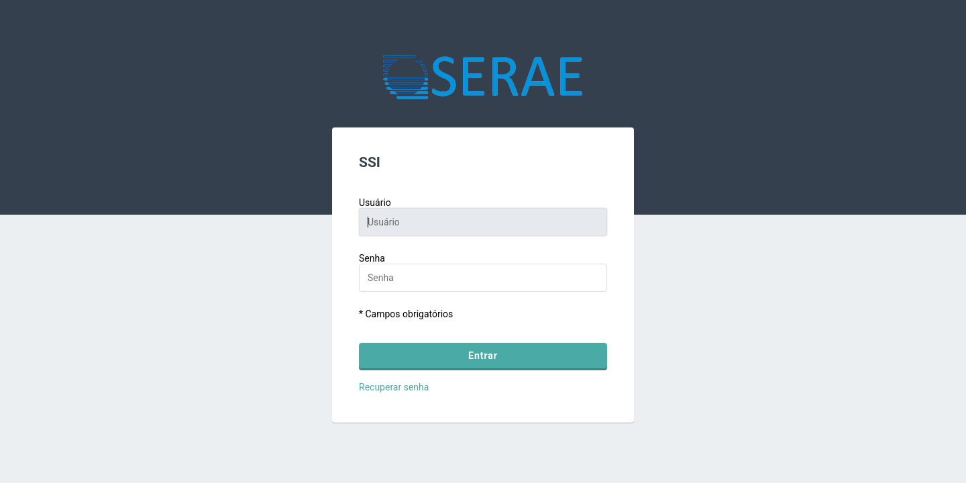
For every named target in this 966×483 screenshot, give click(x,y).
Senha (372, 258)
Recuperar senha (394, 387)
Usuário (375, 202)
